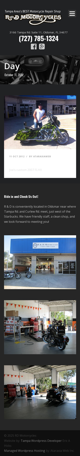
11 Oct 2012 (17, 156)
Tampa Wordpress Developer (41, 441)
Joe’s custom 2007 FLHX (28, 162)
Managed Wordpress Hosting (24, 451)
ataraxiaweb (42, 156)
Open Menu (72, 13)
